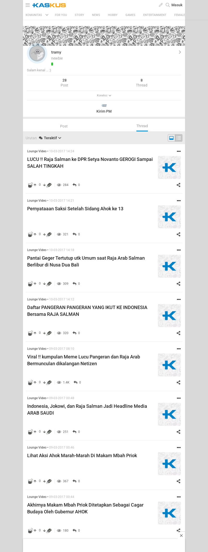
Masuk (176, 5)
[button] (37, 53)
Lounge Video (37, 151)
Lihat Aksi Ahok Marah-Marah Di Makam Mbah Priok (82, 455)
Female (179, 15)
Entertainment (154, 15)
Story (79, 15)
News (96, 15)
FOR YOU (61, 15)
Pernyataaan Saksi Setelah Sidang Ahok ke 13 (75, 208)
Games (130, 15)
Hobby (113, 15)
